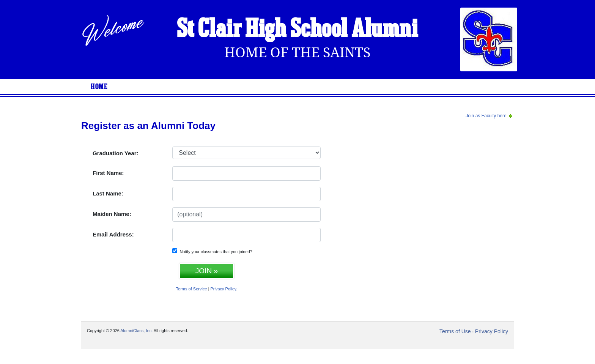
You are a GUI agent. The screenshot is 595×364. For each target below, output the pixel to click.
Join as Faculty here (490, 115)
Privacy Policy (223, 289)
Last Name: (108, 193)
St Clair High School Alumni (297, 29)
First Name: (108, 173)
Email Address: (113, 234)
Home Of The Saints (297, 52)
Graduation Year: (116, 153)
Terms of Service (191, 289)
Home (99, 87)
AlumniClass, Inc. (136, 330)
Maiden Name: (112, 214)
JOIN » (206, 271)
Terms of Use (455, 331)
